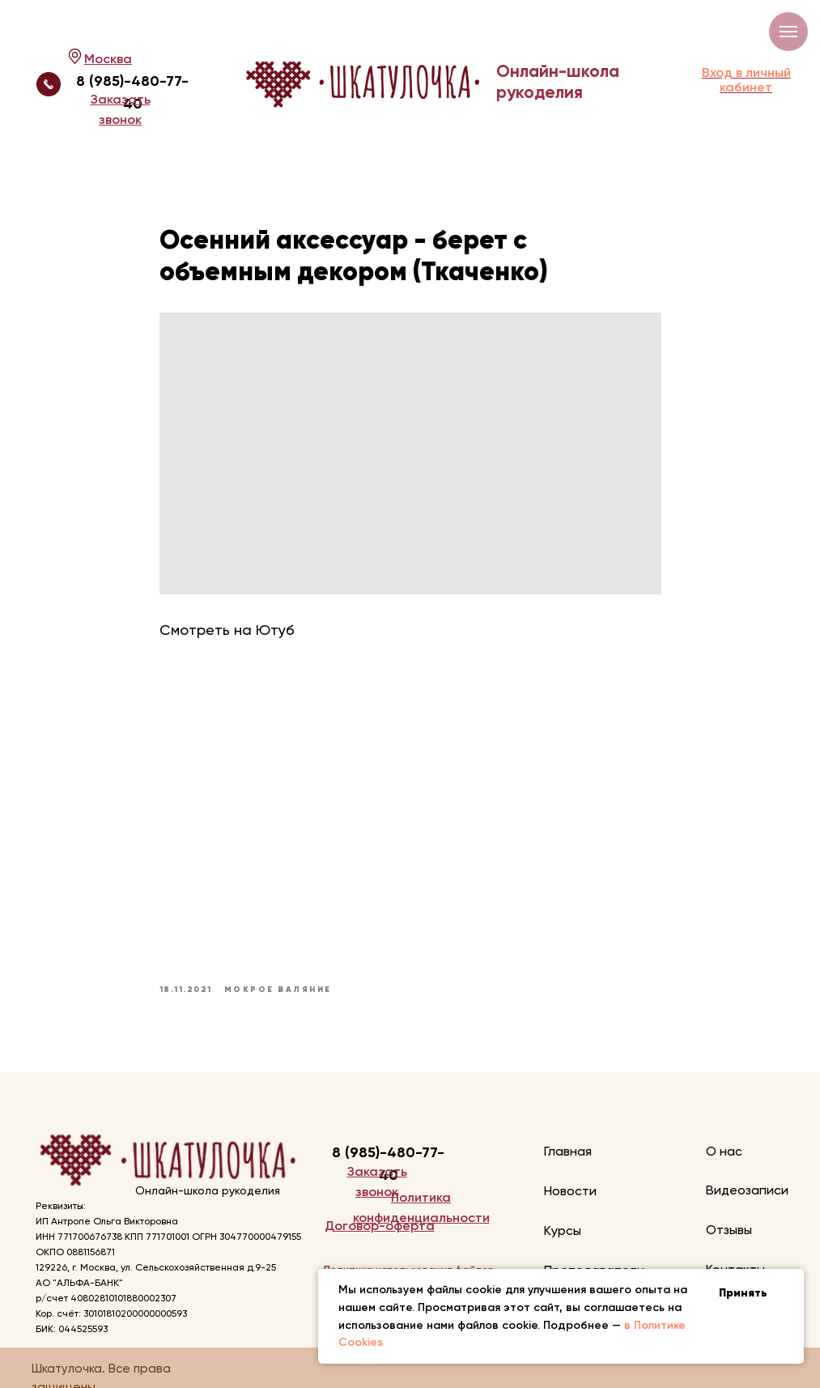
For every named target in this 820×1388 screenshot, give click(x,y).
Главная (568, 1151)
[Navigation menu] (788, 31)
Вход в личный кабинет (746, 80)
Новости (570, 1191)
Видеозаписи (747, 1190)
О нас (724, 1151)
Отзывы (729, 1229)
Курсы (562, 1230)
